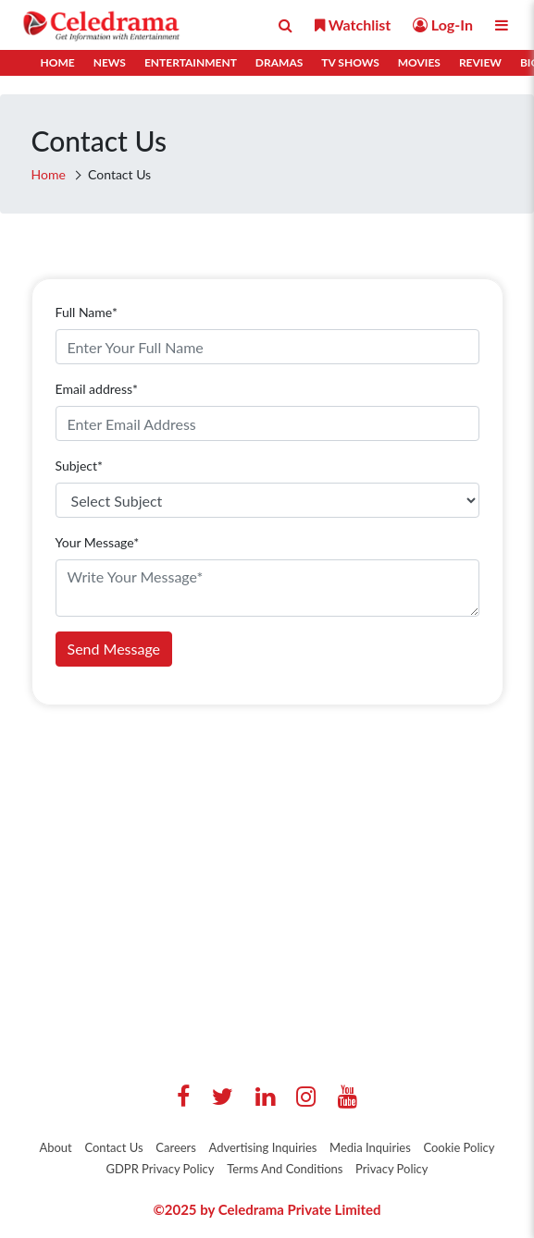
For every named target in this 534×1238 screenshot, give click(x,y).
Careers (175, 1147)
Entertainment (190, 62)
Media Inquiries (370, 1147)
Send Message (114, 648)
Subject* (80, 465)
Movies (419, 62)
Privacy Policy (391, 1168)
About (55, 1147)
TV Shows (350, 62)
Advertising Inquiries (263, 1147)
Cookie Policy (458, 1147)
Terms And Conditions (284, 1168)
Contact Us (113, 1147)
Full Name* (87, 312)
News (109, 62)
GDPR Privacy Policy (160, 1168)
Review (480, 62)
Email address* (97, 389)
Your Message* (98, 542)
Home (58, 62)
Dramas (279, 62)
